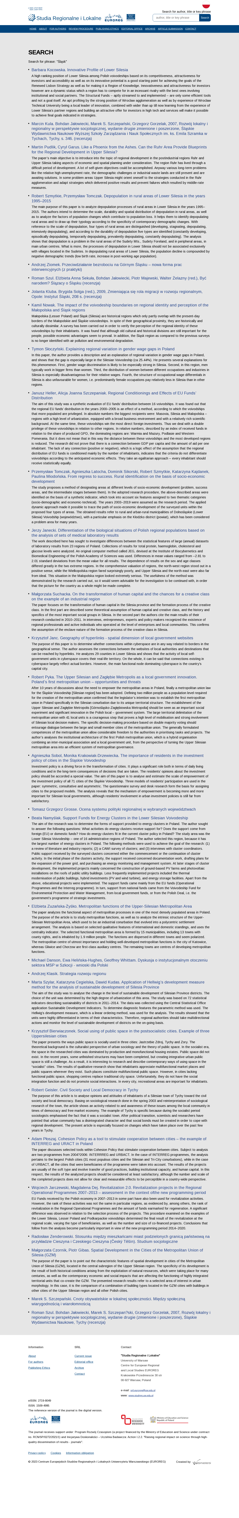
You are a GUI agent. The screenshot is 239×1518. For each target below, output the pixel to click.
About (43, 32)
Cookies (56, 1496)
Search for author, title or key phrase (186, 11)
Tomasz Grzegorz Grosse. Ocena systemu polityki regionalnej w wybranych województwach (115, 828)
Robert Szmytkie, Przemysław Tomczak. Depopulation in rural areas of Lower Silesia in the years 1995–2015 (119, 202)
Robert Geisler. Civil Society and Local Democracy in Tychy (85, 1120)
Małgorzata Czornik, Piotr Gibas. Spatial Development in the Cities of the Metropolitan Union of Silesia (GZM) (118, 1294)
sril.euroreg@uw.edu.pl (143, 1432)
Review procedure (81, 32)
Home (33, 32)
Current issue (83, 1398)
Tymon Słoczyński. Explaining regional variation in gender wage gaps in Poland (103, 359)
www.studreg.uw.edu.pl (141, 1437)
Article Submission (172, 32)
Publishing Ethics (108, 32)
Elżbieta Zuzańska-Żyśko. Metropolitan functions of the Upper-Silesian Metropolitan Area (112, 925)
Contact (192, 32)
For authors (58, 32)
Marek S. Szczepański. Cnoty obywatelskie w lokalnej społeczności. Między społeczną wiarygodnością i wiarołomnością (109, 1343)
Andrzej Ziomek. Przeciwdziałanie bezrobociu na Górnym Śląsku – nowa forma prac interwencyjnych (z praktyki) (107, 277)
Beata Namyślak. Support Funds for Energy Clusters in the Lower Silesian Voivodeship (110, 836)
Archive (151, 32)
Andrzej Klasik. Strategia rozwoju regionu (69, 993)
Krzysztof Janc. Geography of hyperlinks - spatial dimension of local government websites (113, 655)
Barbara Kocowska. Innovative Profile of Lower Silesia (80, 73)
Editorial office (133, 32)
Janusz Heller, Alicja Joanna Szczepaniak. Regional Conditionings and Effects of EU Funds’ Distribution (114, 406)
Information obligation (81, 1496)
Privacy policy (37, 1496)
